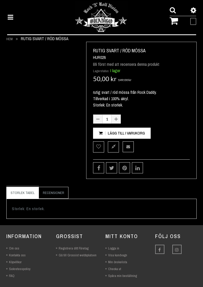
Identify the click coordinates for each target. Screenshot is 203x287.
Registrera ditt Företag (74, 248)
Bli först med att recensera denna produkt (126, 64)
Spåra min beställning (122, 276)
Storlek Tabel (23, 193)
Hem (9, 39)
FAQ (12, 276)
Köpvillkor (15, 262)
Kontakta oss (17, 255)
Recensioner (53, 193)
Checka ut (114, 269)
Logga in (113, 248)
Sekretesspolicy (19, 269)
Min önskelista (117, 262)
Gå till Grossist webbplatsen (77, 255)
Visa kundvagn (117, 255)
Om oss (14, 248)
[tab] (22, 193)
